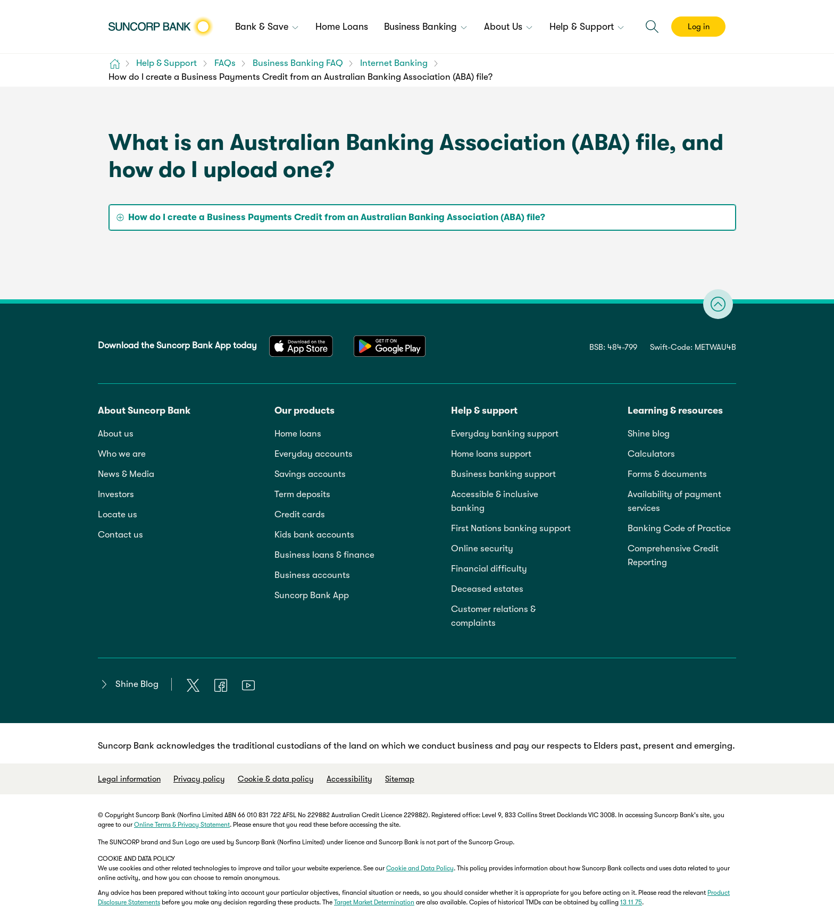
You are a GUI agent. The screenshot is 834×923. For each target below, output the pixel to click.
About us (116, 434)
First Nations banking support (511, 528)
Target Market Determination (374, 902)
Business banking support (503, 474)
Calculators (651, 454)
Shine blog (649, 434)
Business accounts (312, 575)
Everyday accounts (313, 454)
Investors (116, 494)
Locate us (117, 514)
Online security (482, 548)
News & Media (126, 474)
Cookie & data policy (276, 779)
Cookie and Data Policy (420, 868)
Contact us (120, 535)
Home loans (297, 434)
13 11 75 (631, 902)
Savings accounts (310, 474)
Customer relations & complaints (493, 616)
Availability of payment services (674, 501)
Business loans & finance (324, 555)
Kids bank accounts (314, 535)
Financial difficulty (489, 569)
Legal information (129, 779)
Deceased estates (487, 589)
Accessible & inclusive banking (494, 501)
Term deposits (302, 494)
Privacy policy (199, 779)
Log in (699, 26)
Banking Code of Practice (679, 528)
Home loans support (491, 454)
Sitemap (399, 779)
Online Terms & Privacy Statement (182, 824)
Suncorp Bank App (311, 595)
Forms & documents (667, 474)
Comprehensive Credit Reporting (673, 555)
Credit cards (299, 514)
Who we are (122, 454)
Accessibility (349, 779)
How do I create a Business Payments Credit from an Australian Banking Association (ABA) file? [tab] (336, 217)
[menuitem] (267, 28)
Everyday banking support (504, 434)
